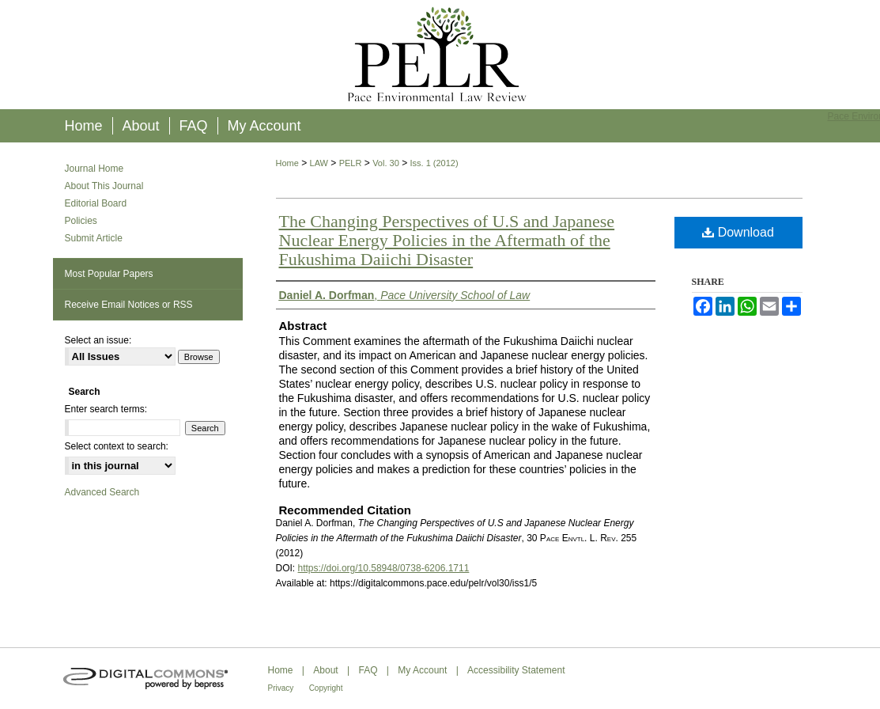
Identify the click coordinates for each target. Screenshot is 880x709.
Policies (81, 220)
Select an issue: (98, 340)
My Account (422, 670)
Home (287, 163)
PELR (350, 163)
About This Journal (104, 185)
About (325, 670)
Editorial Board (96, 203)
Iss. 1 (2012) (434, 163)
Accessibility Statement (516, 670)
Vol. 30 (385, 163)
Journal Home (94, 168)
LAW (319, 163)
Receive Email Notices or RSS (129, 304)
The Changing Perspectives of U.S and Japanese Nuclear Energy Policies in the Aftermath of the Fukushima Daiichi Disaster (447, 240)
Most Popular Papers (109, 273)
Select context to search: (116, 446)
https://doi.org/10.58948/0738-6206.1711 (384, 568)
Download (738, 232)
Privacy (281, 688)
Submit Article (94, 238)
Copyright (326, 688)
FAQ (367, 670)
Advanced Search (102, 492)
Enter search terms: (106, 409)
